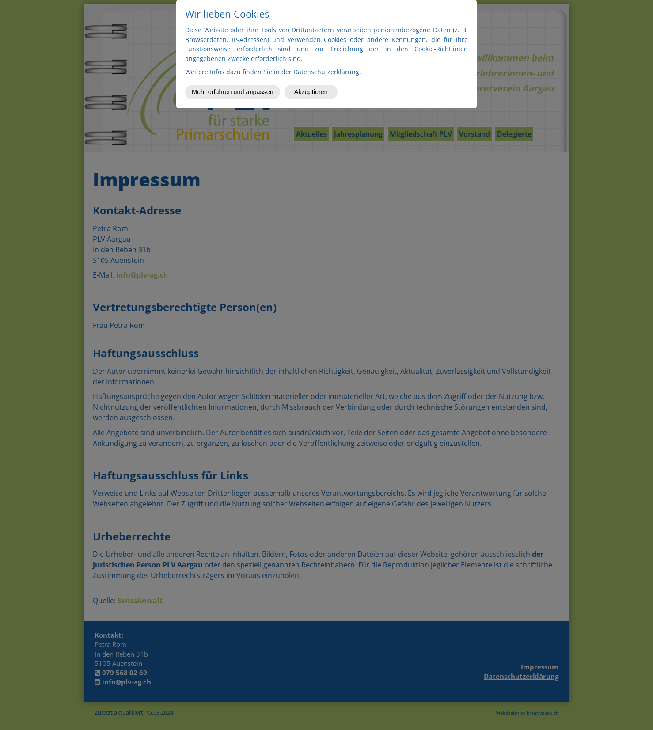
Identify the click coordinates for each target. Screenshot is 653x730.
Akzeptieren (311, 91)
